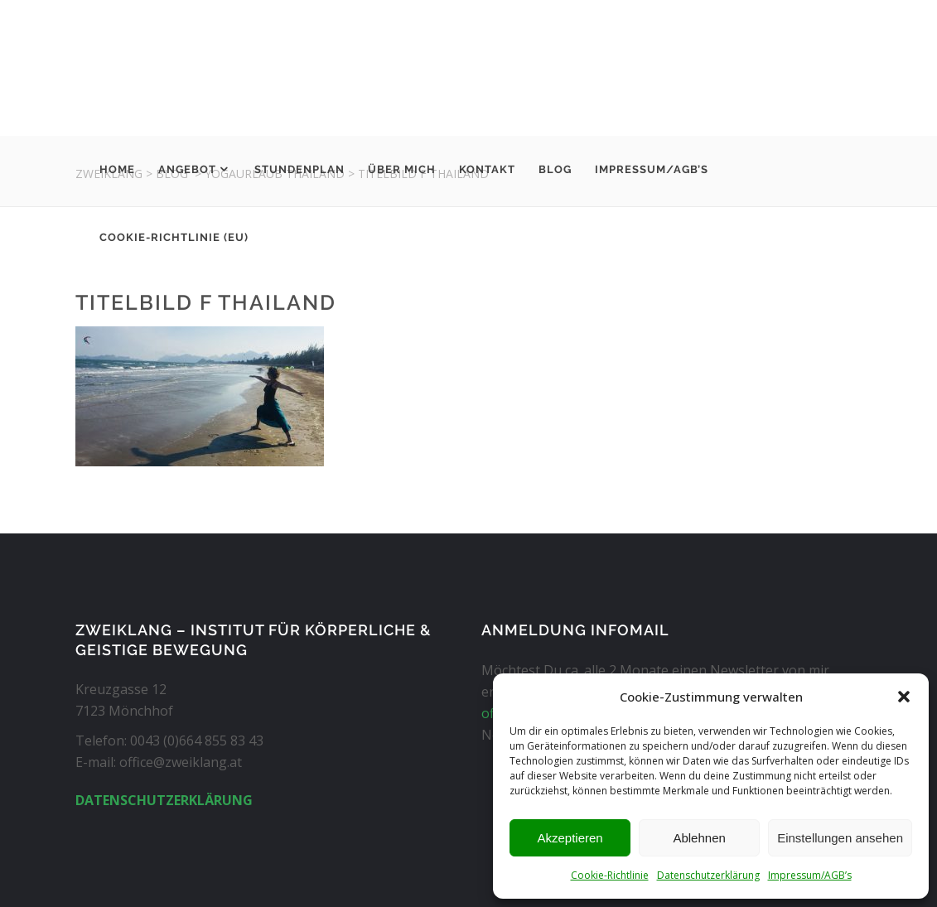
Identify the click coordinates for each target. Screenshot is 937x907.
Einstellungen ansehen (840, 838)
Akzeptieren (569, 838)
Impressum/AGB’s (810, 875)
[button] (904, 696)
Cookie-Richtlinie (610, 875)
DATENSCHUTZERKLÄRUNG (164, 800)
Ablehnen (699, 838)
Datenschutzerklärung (708, 875)
